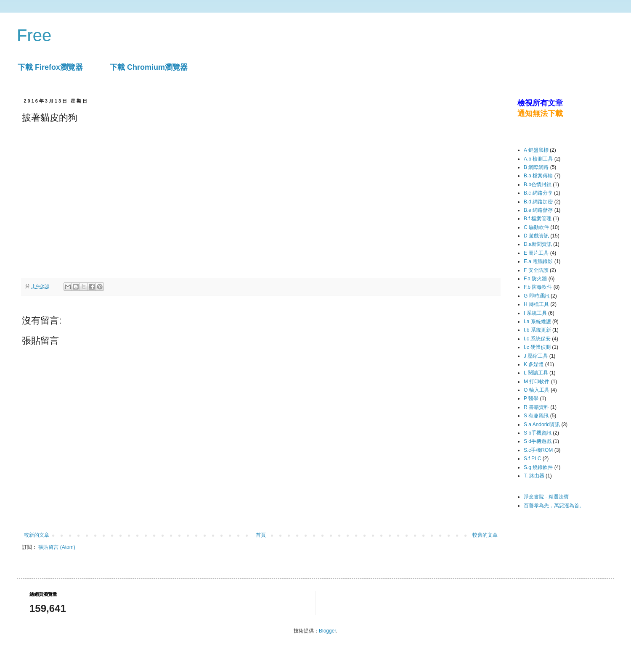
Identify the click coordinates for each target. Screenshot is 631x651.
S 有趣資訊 (536, 416)
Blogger (327, 631)
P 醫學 (531, 398)
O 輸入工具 (536, 390)
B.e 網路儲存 (538, 210)
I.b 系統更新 (537, 330)
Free (34, 35)
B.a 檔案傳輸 (538, 176)
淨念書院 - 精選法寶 (546, 497)
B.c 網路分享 (538, 193)
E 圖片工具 (536, 253)
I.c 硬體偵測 (537, 347)
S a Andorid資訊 (542, 424)
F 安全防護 (536, 270)
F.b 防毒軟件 (538, 287)
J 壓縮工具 (536, 356)
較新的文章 (36, 535)
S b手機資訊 (537, 433)
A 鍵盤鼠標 (536, 150)
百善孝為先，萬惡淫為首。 (554, 506)
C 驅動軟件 (536, 227)
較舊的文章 (485, 535)
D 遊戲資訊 (536, 236)
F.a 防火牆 (535, 279)
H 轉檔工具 (536, 304)
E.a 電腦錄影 (538, 261)
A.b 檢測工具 (538, 159)
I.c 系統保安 (537, 339)
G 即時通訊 (536, 296)
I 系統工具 (535, 313)
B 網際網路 (536, 167)
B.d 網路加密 (538, 202)
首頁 (261, 535)
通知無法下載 (540, 113)
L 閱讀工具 (536, 373)
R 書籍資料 (536, 407)
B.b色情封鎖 (537, 184)
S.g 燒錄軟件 (538, 467)
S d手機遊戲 (537, 441)
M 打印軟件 (536, 382)
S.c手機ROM (538, 450)
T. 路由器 (534, 476)
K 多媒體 (534, 364)
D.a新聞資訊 (538, 244)
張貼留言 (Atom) (56, 547)
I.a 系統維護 (537, 321)
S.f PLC (532, 458)
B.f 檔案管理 (537, 218)
